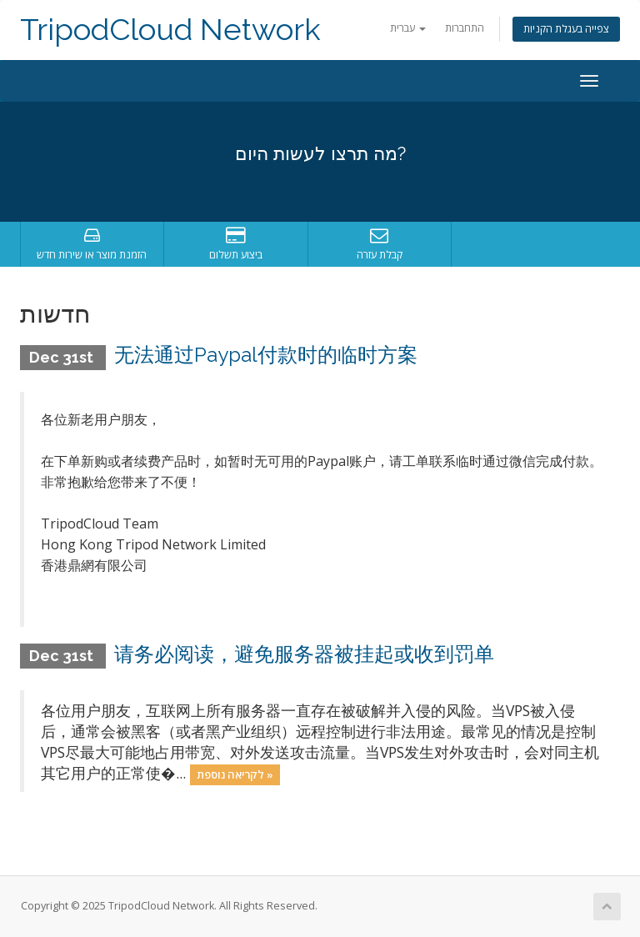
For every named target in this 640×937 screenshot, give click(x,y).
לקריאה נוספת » (235, 774)
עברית (408, 28)
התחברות (464, 28)
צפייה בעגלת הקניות (566, 29)
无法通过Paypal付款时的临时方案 (266, 355)
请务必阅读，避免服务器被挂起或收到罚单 (304, 654)
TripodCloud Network (170, 30)
